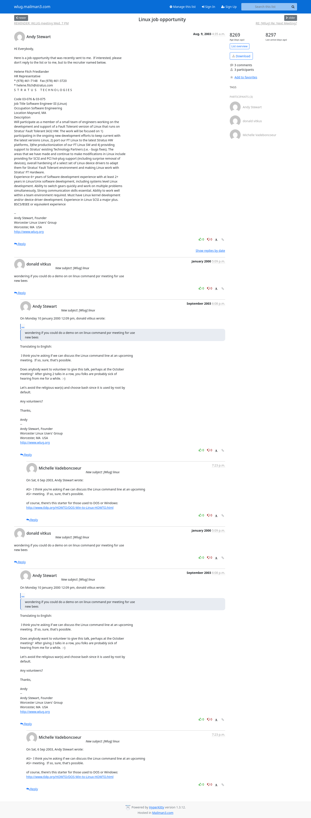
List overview (240, 46)
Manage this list (183, 7)
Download (241, 56)
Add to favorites (243, 77)
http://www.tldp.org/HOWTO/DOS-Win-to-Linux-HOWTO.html (70, 507)
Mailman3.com (162, 813)
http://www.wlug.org (29, 232)
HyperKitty (156, 807)
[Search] (293, 6)
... (23, 326)
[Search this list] (265, 6)
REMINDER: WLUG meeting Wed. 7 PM (41, 23)
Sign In (208, 7)
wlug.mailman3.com (32, 6)
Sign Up (229, 7)
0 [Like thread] (202, 239)
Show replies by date (210, 250)
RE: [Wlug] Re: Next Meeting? (276, 23)
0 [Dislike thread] (209, 239)
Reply (20, 244)
